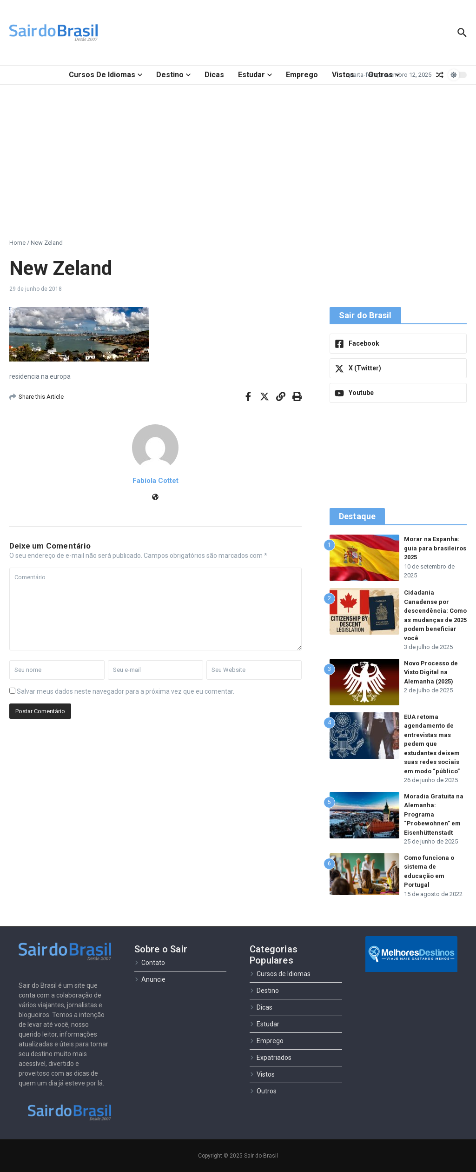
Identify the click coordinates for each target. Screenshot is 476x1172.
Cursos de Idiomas (105, 74)
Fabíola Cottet (155, 480)
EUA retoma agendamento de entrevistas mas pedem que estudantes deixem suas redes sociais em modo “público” (432, 744)
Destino (173, 74)
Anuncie (149, 979)
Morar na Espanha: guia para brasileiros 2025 (435, 548)
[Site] (155, 498)
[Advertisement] (238, 154)
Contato (149, 962)
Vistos (343, 74)
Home (17, 242)
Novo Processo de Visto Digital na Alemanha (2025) (431, 672)
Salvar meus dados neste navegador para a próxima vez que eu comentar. (125, 691)
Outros (384, 74)
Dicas (214, 74)
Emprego (302, 74)
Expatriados (270, 1057)
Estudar (255, 74)
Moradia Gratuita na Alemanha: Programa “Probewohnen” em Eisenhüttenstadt (433, 814)
